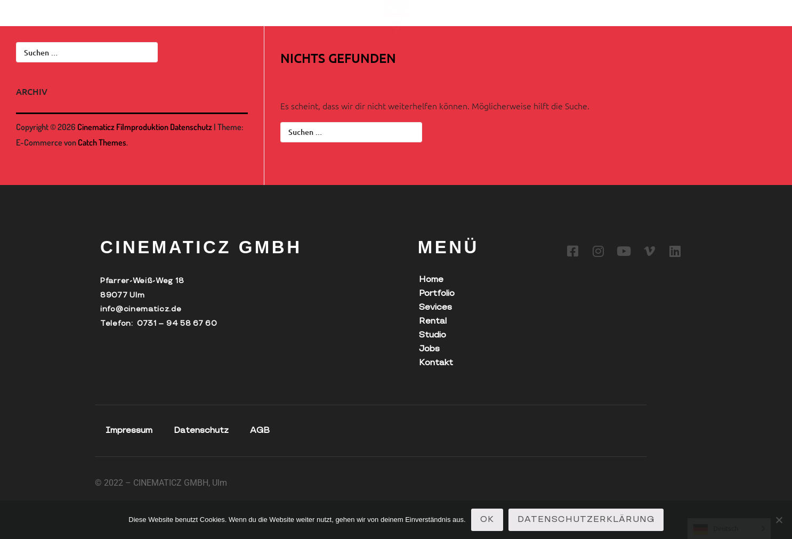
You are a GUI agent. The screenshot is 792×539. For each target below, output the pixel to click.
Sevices (435, 307)
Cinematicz (58, 9)
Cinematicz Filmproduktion (122, 127)
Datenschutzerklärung (586, 519)
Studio (267, 9)
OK (487, 519)
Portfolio (118, 9)
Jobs (306, 9)
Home (431, 280)
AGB (260, 430)
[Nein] (778, 519)
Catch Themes (102, 142)
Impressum (129, 430)
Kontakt (347, 9)
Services (174, 9)
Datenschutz (191, 127)
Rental (225, 9)
